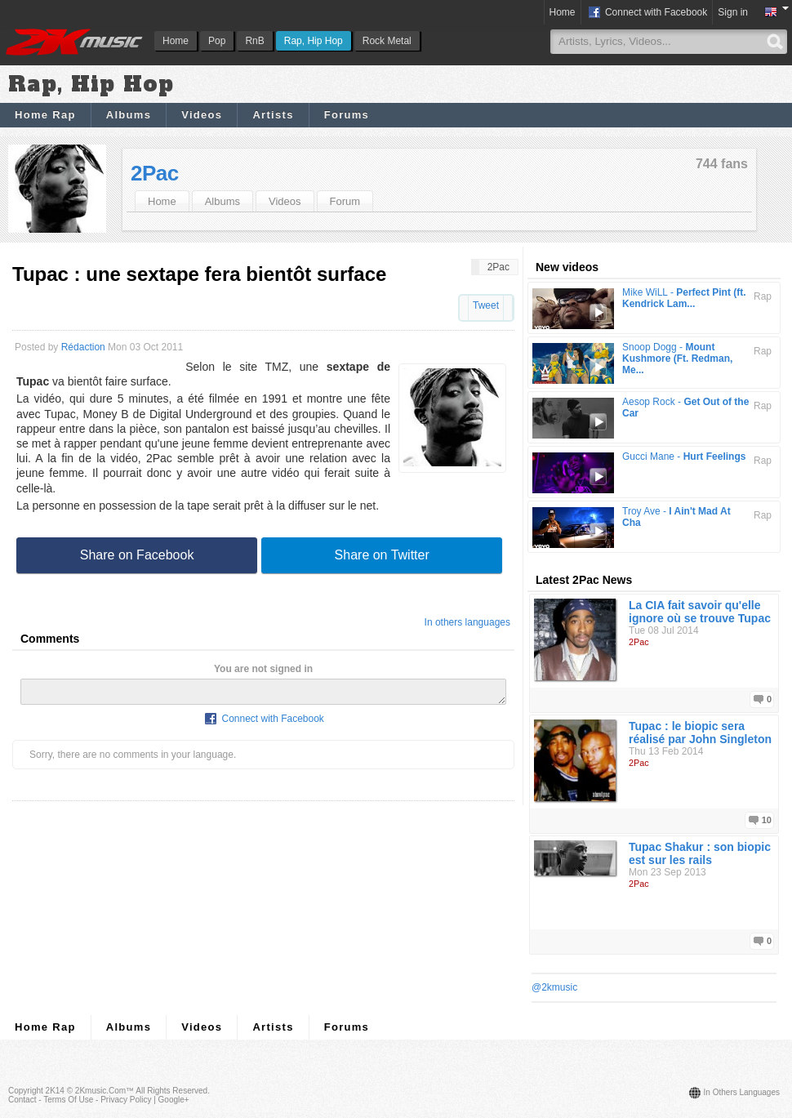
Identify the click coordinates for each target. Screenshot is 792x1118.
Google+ (173, 1099)
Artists (272, 115)
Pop (216, 41)
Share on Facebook (137, 555)
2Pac (155, 173)
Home (175, 41)
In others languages (467, 622)
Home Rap (45, 115)
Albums (128, 115)
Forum (345, 201)
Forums (346, 115)
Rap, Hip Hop (313, 41)
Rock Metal (387, 41)
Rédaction (83, 347)
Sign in (733, 12)
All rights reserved (171, 1090)
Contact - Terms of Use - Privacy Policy (79, 1099)
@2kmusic (554, 987)
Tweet (486, 305)
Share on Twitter (382, 555)
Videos (201, 115)
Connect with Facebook (647, 13)
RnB (254, 41)
